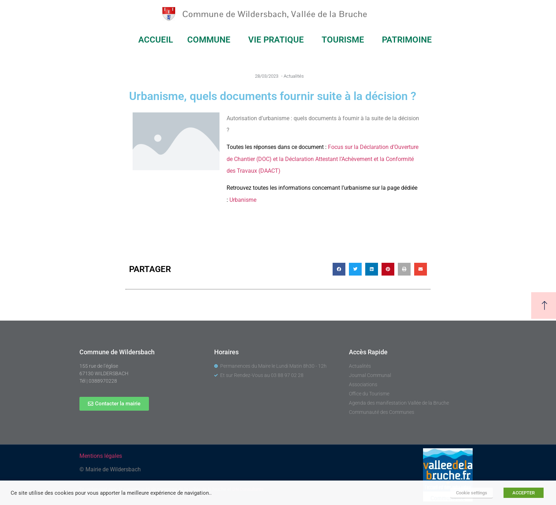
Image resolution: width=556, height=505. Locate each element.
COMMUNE (210, 40)
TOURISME (345, 40)
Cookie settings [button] (471, 492)
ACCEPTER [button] (523, 492)
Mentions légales (100, 456)
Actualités (294, 76)
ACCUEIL (155, 40)
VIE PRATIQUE (277, 40)
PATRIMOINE (408, 40)
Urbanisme (242, 199)
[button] (339, 269)
